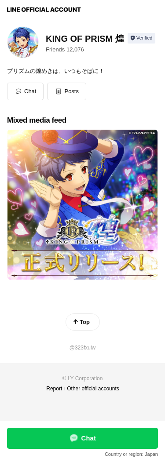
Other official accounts (93, 389)
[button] (66, 91)
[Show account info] (141, 38)
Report (54, 389)
